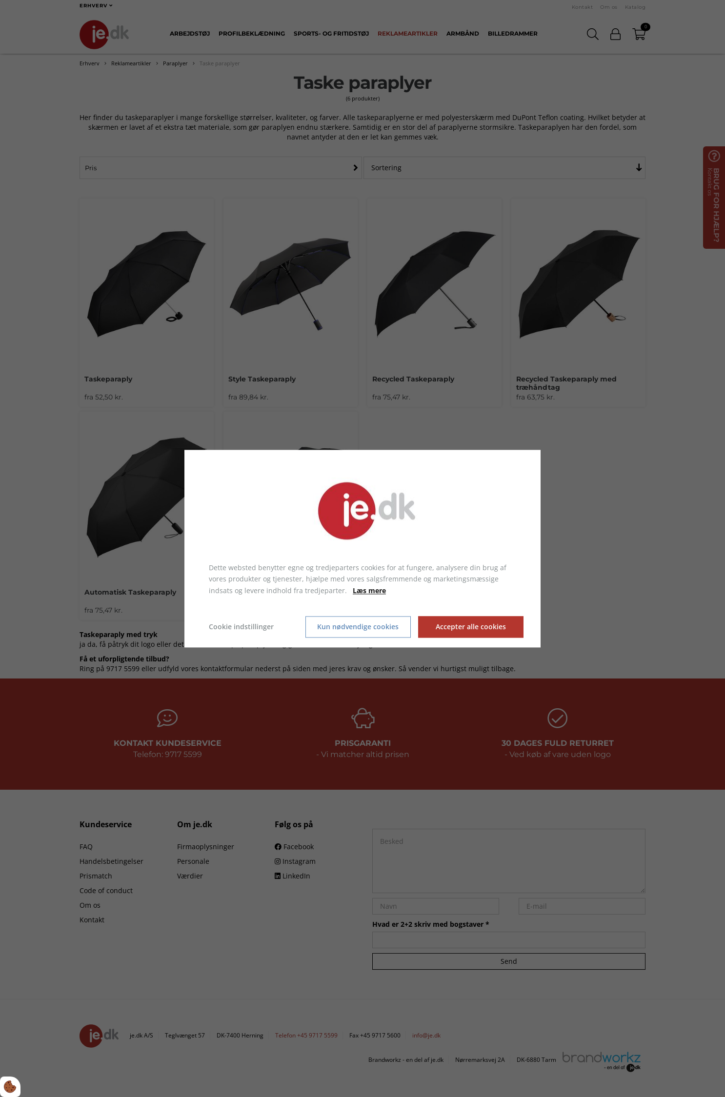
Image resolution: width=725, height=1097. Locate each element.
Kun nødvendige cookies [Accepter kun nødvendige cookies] (358, 627)
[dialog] (362, 548)
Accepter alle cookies (471, 627)
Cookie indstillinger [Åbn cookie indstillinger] (241, 626)
